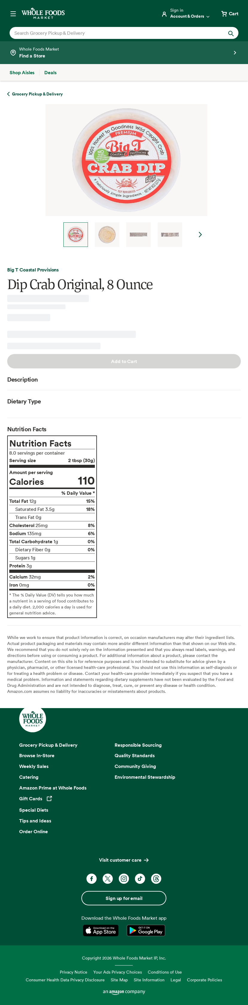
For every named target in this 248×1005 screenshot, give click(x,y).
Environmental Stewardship (145, 777)
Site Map (119, 980)
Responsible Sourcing (138, 745)
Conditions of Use (165, 972)
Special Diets (33, 810)
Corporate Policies (204, 980)
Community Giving (135, 766)
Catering (29, 777)
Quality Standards (135, 755)
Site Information (149, 980)
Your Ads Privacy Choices (117, 972)
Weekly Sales (33, 766)
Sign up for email (124, 898)
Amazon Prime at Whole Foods (52, 787)
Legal (176, 980)
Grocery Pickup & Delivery (48, 745)
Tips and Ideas (35, 820)
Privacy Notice (73, 972)
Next (200, 235)
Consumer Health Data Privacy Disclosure (65, 980)
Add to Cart (124, 361)
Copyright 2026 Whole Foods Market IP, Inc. (124, 958)
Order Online (33, 831)
